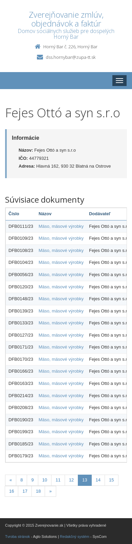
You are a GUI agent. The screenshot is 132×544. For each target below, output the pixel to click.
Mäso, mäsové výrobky (61, 226)
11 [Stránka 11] (58, 479)
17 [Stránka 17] (24, 491)
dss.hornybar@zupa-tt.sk (70, 57)
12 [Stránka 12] (71, 479)
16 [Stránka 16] (11, 491)
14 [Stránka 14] (98, 479)
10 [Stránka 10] (44, 479)
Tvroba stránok (17, 536)
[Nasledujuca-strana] (50, 491)
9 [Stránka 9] (32, 479)
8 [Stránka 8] (21, 479)
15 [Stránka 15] (111, 479)
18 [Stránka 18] (38, 491)
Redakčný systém (74, 536)
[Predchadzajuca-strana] (10, 480)
